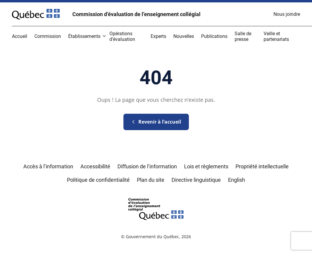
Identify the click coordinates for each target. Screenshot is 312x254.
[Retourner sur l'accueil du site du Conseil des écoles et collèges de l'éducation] (156, 208)
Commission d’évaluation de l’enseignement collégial (136, 14)
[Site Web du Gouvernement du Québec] (36, 14)
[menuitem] (286, 14)
